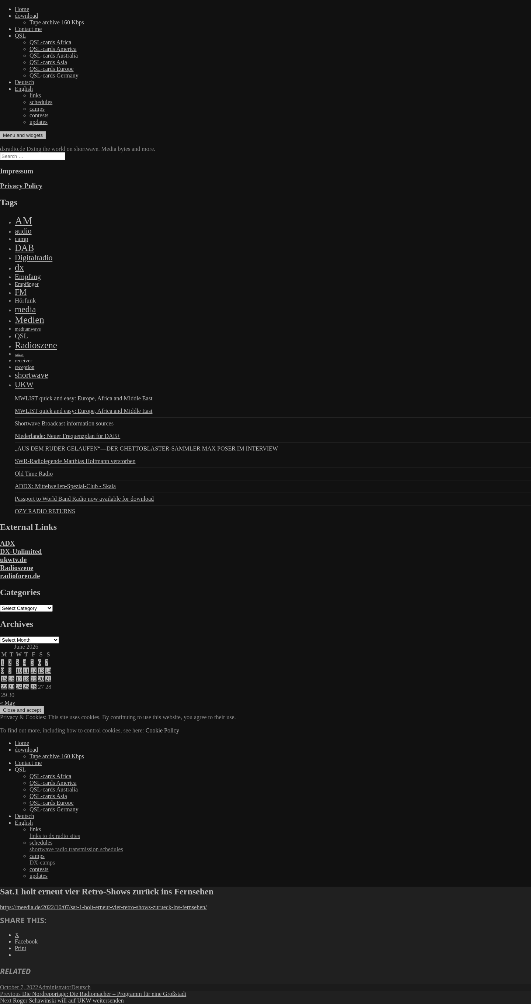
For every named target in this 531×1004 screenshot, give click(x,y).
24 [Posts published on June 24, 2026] (19, 687)
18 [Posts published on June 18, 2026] (26, 679)
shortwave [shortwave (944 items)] (31, 375)
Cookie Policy (162, 730)
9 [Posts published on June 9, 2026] (9, 670)
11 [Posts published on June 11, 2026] (26, 670)
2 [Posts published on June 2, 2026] (9, 662)
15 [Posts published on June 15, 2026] (4, 679)
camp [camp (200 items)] (21, 238)
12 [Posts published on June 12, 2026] (34, 670)
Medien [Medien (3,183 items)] (29, 319)
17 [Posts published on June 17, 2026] (19, 679)
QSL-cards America (53, 49)
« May (7, 703)
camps (37, 109)
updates (39, 122)
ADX (7, 543)
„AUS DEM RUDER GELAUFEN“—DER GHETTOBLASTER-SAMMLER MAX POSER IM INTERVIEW (146, 448)
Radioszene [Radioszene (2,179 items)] (36, 345)
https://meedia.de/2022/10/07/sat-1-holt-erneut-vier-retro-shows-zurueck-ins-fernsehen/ (103, 907)
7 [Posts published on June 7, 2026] (46, 662)
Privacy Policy (21, 186)
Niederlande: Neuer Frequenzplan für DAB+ (67, 436)
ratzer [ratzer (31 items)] (19, 354)
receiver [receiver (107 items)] (23, 360)
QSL (20, 35)
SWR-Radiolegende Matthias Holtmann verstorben (75, 461)
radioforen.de (20, 576)
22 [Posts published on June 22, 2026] (4, 687)
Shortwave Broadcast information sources (64, 423)
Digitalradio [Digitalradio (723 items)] (33, 257)
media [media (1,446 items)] (25, 309)
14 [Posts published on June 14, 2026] (48, 670)
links (35, 95)
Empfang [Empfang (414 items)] (28, 276)
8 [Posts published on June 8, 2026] (2, 670)
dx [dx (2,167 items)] (19, 267)
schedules (41, 102)
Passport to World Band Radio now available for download (84, 499)
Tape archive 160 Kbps (57, 22)
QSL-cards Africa (50, 42)
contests (39, 115)
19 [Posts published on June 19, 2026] (34, 679)
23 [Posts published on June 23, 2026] (11, 687)
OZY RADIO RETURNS (45, 511)
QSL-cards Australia (54, 55)
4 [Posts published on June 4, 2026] (24, 662)
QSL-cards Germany (54, 75)
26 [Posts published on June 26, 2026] (34, 687)
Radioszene (16, 568)
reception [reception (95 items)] (24, 367)
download (26, 16)
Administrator (55, 987)
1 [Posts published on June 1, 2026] (2, 662)
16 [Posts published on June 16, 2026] (11, 679)
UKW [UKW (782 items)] (24, 384)
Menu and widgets (23, 135)
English (24, 89)
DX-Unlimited (21, 551)
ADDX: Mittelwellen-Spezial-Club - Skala (65, 486)
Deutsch (24, 82)
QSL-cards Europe (52, 69)
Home (22, 9)
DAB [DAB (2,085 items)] (24, 248)
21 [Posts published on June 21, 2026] (48, 679)
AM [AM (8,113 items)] (23, 221)
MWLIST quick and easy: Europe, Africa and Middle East (83, 398)
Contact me (28, 29)
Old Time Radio (34, 473)
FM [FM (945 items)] (21, 292)
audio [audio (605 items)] (23, 231)
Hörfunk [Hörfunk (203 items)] (25, 300)
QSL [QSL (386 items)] (21, 336)
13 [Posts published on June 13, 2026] (41, 670)
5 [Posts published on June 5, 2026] (32, 662)
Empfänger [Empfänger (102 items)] (27, 284)
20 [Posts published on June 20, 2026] (41, 679)
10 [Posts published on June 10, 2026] (19, 670)
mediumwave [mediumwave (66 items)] (28, 329)
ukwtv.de (13, 559)
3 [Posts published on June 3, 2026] (17, 662)
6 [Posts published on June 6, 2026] (39, 662)
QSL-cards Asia (48, 62)
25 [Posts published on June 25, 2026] (26, 687)
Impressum (16, 171)
